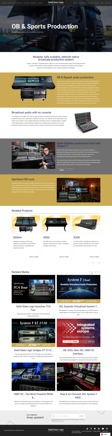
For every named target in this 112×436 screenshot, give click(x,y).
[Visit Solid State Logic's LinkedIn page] (99, 428)
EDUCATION (90, 3)
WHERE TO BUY (82, 3)
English (104, 434)
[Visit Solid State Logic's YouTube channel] (103, 428)
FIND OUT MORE (65, 168)
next (98, 263)
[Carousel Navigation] (56, 263)
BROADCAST (34, 3)
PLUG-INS (40, 3)
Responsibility (105, 431)
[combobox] (105, 434)
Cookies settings (97, 431)
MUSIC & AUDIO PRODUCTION (15, 3)
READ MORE (94, 272)
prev (93, 263)
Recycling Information (76, 432)
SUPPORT (75, 3)
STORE (101, 3)
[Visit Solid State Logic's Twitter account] (95, 428)
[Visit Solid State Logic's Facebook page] (91, 428)
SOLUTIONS (4, 3)
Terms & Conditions (76, 431)
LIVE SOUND (26, 3)
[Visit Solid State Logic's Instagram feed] (107, 428)
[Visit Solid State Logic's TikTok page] (87, 428)
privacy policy (60, 421)
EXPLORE (97, 3)
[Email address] (67, 416)
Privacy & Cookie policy (87, 431)
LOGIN (106, 3)
